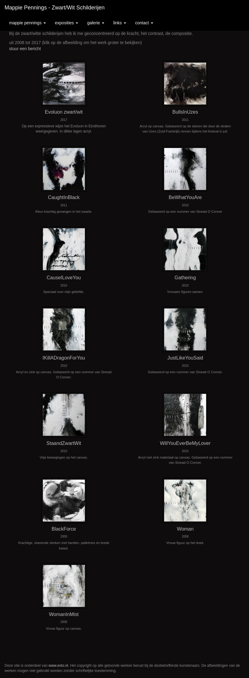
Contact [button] (144, 22)
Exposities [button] (66, 22)
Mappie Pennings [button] (27, 22)
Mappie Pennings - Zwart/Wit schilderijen (55, 8)
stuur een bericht (25, 48)
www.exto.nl (58, 665)
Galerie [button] (95, 22)
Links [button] (119, 22)
